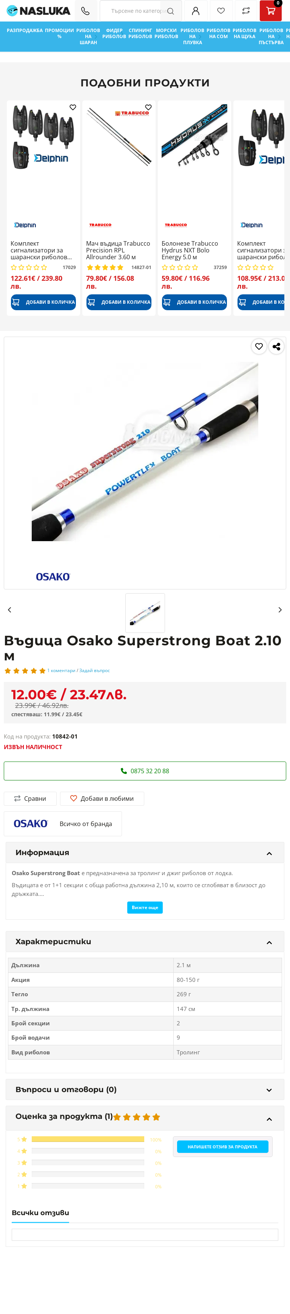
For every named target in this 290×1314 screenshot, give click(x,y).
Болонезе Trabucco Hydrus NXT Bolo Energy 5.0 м (190, 250)
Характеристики (143, 941)
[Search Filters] (141, 11)
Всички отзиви (40, 1213)
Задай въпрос (94, 670)
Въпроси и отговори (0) (143, 1089)
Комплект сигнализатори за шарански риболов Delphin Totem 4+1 (39, 250)
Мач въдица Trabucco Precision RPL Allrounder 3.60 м (118, 250)
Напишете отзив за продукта (223, 1146)
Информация (143, 852)
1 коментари (61, 670)
